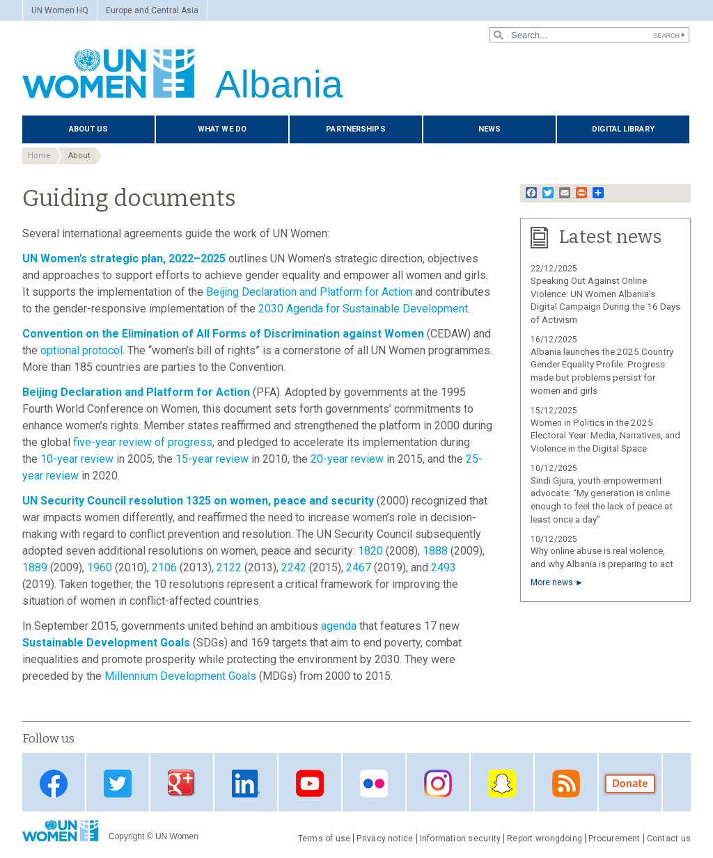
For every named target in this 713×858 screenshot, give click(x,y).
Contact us (669, 838)
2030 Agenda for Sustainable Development (363, 308)
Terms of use (324, 838)
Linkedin (245, 783)
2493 (443, 567)
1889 (34, 567)
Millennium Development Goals (180, 676)
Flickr (374, 783)
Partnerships (355, 129)
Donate (630, 783)
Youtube (310, 783)
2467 (358, 567)
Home (39, 155)
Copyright (126, 836)
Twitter (117, 783)
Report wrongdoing (544, 838)
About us (89, 129)
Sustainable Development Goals (106, 642)
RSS (566, 783)
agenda (338, 626)
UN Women (176, 836)
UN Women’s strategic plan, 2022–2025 (124, 258)
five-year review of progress (142, 442)
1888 (435, 550)
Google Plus (181, 783)
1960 (99, 567)
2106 (164, 567)
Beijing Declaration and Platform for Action (309, 292)
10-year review (76, 459)
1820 (370, 550)
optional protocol (81, 350)
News (489, 129)
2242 (293, 567)
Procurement (614, 838)
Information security (460, 838)
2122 (229, 567)
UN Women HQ (59, 10)
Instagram (438, 783)
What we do (222, 129)
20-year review (347, 459)
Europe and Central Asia (152, 10)
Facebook (53, 783)
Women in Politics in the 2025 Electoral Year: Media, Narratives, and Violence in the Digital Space (605, 436)
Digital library (623, 129)
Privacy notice (384, 838)
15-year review (212, 459)
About (79, 155)
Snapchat (502, 783)
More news (552, 582)
